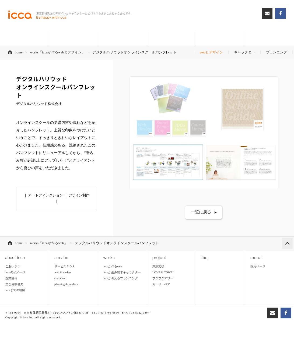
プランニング (276, 52)
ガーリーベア (161, 284)
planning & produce (66, 284)
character (59, 278)
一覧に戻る (201, 212)
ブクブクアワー (162, 278)
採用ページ (257, 266)
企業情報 (11, 278)
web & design (62, 272)
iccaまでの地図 (15, 290)
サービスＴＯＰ (64, 266)
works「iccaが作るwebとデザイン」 (57, 52)
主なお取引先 (14, 284)
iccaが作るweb (112, 266)
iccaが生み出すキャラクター (122, 272)
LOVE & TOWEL (163, 272)
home (19, 52)
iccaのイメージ (15, 272)
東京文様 (158, 266)
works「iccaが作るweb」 (48, 243)
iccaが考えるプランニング (120, 278)
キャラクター (244, 52)
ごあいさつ (12, 266)
